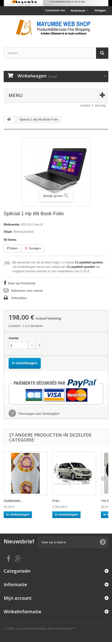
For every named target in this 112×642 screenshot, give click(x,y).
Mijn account (18, 598)
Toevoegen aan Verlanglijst (38, 413)
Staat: (8, 231)
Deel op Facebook (21, 283)
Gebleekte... (14, 501)
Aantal (13, 338)
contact (85, 105)
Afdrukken (19, 298)
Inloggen (100, 10)
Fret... (57, 501)
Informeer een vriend (27, 290)
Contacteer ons (55, 10)
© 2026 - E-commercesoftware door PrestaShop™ (39, 628)
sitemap (100, 105)
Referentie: (12, 224)
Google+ (33, 248)
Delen (12, 248)
